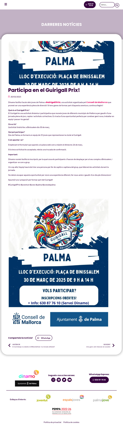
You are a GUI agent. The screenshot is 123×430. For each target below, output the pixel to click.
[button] (43, 338)
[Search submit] (117, 5)
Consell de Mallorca (97, 102)
